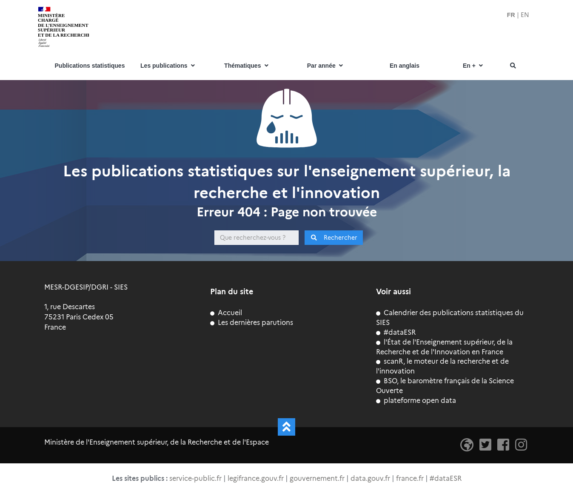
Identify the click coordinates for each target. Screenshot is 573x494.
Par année (326, 66)
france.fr (410, 478)
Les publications (168, 66)
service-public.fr (195, 478)
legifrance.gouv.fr (256, 478)
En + (474, 66)
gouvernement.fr (317, 478)
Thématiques (247, 66)
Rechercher (333, 237)
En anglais (404, 66)
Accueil (226, 313)
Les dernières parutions (251, 323)
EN (525, 15)
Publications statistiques (90, 66)
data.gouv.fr (370, 478)
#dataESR (396, 332)
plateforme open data (416, 400)
